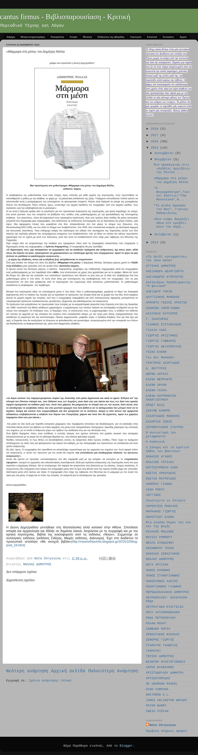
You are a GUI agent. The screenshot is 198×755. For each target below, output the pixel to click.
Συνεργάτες (168, 37)
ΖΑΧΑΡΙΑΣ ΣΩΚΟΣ (159, 421)
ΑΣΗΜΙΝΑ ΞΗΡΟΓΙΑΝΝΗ (163, 308)
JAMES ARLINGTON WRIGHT (166, 700)
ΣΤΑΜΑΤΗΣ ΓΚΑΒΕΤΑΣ (162, 645)
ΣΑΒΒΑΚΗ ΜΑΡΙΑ (158, 629)
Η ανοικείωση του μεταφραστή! (161, 434)
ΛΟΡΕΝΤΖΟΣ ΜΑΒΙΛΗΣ (162, 506)
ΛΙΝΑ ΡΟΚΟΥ (155, 489)
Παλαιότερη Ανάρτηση (113, 671)
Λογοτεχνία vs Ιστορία (165, 500)
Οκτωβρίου (163, 234)
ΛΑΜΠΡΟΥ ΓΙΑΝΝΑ (159, 484)
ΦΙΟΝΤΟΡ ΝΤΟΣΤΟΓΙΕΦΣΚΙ (165, 662)
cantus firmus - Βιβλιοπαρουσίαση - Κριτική (65, 17)
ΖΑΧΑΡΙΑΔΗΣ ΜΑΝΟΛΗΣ (163, 416)
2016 (155, 141)
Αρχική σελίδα (68, 671)
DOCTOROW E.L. (158, 694)
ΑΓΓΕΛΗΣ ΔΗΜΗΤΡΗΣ (161, 266)
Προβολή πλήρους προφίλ (166, 731)
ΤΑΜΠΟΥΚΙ (153, 651)
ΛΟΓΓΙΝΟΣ (153, 495)
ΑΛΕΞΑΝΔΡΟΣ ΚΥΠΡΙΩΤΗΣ (164, 277)
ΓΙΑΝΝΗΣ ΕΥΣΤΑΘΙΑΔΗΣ (164, 324)
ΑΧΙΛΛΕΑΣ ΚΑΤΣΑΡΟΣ (162, 313)
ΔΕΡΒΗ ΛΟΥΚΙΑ (157, 374)
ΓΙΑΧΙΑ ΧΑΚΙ (156, 330)
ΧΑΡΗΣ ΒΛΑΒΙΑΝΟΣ (160, 667)
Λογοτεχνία (135, 37)
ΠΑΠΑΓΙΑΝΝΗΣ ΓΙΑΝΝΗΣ (164, 586)
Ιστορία (73, 37)
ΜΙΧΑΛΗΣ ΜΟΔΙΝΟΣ (160, 531)
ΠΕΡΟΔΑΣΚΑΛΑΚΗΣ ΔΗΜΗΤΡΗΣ (167, 592)
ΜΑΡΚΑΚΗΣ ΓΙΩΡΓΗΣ (161, 511)
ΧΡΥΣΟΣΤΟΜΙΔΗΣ (158, 678)
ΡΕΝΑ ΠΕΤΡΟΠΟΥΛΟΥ (161, 618)
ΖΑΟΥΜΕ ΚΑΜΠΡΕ (158, 410)
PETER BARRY (156, 705)
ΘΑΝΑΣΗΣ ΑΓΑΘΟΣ (159, 456)
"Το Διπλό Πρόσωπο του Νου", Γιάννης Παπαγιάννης (171, 209)
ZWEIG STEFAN (157, 711)
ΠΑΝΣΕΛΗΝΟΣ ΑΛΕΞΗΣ (162, 581)
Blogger (126, 746)
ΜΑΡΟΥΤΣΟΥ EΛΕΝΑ (160, 517)
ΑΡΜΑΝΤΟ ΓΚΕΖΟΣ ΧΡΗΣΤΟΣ (166, 302)
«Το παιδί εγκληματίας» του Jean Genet (166, 258)
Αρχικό (183, 37)
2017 (155, 135)
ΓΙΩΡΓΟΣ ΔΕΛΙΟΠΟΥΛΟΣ (164, 346)
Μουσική (87, 37)
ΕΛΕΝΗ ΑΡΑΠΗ (156, 385)
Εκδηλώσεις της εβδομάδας (110, 37)
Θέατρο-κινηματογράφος (32, 37)
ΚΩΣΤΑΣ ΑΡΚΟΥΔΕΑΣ (161, 473)
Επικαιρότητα (57, 37)
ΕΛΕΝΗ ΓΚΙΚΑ (156, 390)
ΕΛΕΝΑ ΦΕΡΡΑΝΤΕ (159, 379)
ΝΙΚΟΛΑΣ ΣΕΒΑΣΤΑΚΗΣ (163, 553)
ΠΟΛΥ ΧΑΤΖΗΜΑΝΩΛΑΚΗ (163, 612)
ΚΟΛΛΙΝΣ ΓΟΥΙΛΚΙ (160, 462)
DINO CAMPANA (157, 689)
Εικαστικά (152, 37)
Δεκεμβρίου (164, 153)
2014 (155, 242)
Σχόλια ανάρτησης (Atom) (50, 680)
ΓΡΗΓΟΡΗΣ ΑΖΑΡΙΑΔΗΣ (163, 363)
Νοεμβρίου (163, 159)
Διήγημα (11, 37)
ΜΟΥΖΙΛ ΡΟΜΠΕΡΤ (159, 537)
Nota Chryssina (162, 725)
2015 (155, 147)
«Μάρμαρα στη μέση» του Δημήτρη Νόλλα (171, 180)
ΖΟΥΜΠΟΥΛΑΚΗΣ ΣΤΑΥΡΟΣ (164, 427)
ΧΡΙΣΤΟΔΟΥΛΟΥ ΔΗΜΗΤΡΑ (164, 673)
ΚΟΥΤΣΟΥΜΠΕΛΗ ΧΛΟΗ (162, 467)
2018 (155, 129)
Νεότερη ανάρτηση (27, 671)
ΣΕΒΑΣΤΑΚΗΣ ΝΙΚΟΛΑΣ (163, 634)
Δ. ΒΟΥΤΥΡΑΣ (156, 368)
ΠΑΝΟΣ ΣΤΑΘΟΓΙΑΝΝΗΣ (163, 575)
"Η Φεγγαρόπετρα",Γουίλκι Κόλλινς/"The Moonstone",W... (172, 193)
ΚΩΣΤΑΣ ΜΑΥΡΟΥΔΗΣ (161, 478)
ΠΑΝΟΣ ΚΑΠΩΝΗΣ (158, 570)
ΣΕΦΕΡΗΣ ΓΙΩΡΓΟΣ (160, 640)
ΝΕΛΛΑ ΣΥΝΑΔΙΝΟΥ (160, 543)
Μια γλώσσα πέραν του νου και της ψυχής (168, 524)
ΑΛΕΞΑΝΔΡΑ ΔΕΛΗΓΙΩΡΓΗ (164, 271)
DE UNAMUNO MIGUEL (162, 683)
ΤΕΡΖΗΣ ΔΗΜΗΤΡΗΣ (160, 656)
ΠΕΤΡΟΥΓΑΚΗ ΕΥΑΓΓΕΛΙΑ (164, 607)
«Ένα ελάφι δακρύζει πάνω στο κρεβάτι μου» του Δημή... (171, 222)
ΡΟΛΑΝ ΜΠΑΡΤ (156, 623)
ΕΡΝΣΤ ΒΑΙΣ (155, 405)
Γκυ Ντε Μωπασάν (160, 357)
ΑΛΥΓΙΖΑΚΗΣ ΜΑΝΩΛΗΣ (163, 297)
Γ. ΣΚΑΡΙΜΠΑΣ (157, 319)
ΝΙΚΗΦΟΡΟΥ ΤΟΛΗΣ (160, 548)
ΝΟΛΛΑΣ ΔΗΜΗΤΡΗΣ (37, 564)
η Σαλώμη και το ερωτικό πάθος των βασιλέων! (167, 449)
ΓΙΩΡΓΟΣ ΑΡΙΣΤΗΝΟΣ (162, 335)
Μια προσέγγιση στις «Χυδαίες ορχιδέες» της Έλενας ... (172, 168)
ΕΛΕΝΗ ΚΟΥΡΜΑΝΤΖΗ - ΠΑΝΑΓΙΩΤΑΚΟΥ (163, 397)
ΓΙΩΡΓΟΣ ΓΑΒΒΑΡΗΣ (161, 341)
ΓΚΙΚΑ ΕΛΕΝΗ (156, 352)
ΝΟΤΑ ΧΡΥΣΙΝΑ (157, 564)
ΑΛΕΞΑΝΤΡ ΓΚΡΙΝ (159, 291)
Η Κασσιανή (155, 442)
